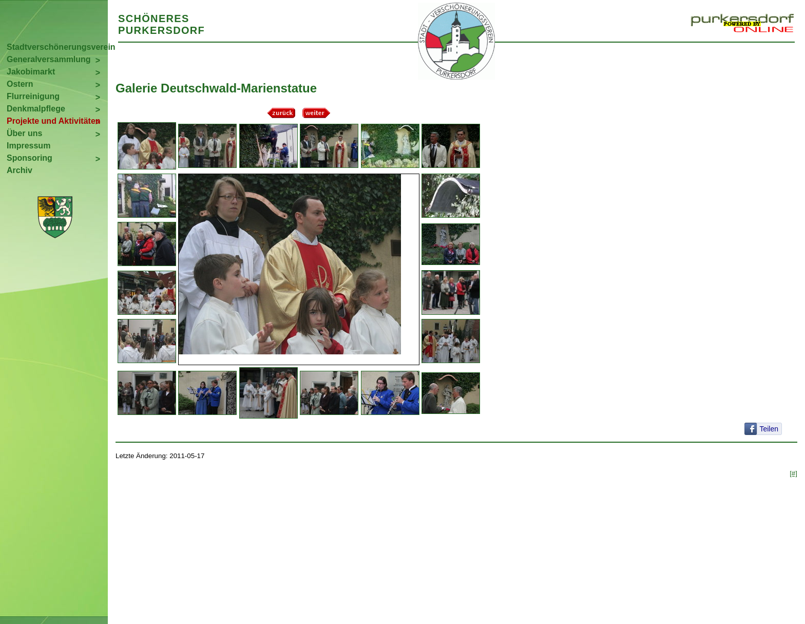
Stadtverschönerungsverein (57, 47)
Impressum (28, 145)
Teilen (768, 429)
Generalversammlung (49, 59)
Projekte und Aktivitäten (54, 121)
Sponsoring (29, 158)
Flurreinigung (33, 96)
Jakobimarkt (31, 71)
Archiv (19, 170)
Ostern (20, 84)
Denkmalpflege (36, 108)
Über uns (24, 133)
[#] (793, 473)
